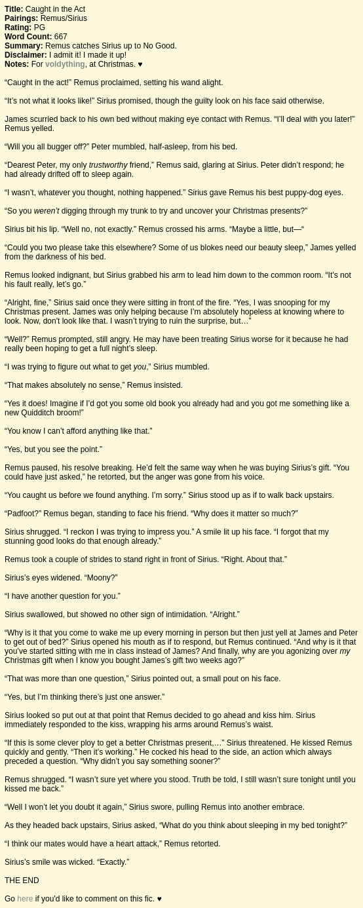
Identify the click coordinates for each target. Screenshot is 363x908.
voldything (65, 64)
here (25, 898)
